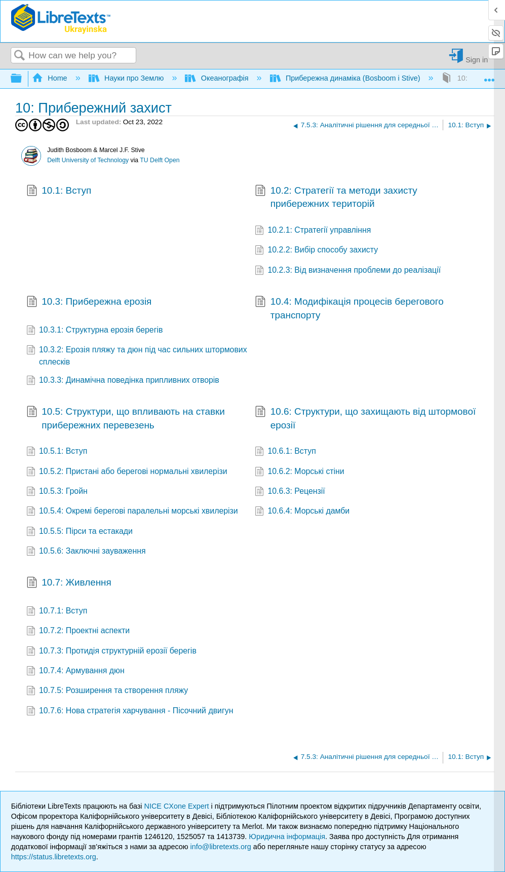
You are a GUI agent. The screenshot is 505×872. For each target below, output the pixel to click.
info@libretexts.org (220, 847)
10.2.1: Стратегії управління (313, 231)
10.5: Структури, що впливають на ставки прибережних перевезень (125, 418)
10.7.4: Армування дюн (75, 671)
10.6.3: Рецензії (290, 492)
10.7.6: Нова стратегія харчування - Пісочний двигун (130, 711)
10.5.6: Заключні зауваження (86, 552)
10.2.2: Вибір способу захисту (316, 251)
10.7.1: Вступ (57, 612)
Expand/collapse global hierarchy (23, 78)
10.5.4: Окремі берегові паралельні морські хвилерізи (132, 512)
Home (50, 78)
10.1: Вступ (59, 191)
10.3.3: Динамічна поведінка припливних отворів (122, 381)
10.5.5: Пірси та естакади (79, 532)
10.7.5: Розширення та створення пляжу (107, 691)
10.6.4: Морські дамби (302, 512)
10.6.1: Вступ (285, 452)
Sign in (476, 59)
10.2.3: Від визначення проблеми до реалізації (348, 271)
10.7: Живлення (68, 583)
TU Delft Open (159, 160)
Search (20, 56)
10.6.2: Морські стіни (299, 472)
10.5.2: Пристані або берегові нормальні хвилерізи (126, 472)
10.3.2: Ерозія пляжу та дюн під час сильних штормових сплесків (136, 356)
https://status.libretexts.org (53, 857)
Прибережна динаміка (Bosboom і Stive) (346, 78)
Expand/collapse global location (489, 75)
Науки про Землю (127, 78)
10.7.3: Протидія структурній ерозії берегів (111, 652)
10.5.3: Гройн (57, 492)
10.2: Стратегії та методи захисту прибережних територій (336, 197)
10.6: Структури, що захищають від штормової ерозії (365, 418)
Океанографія (217, 78)
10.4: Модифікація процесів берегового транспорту (349, 308)
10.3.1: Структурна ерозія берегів (94, 331)
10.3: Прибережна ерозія (89, 302)
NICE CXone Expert (177, 806)
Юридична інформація (287, 836)
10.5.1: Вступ (57, 452)
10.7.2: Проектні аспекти (78, 631)
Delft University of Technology (88, 160)
